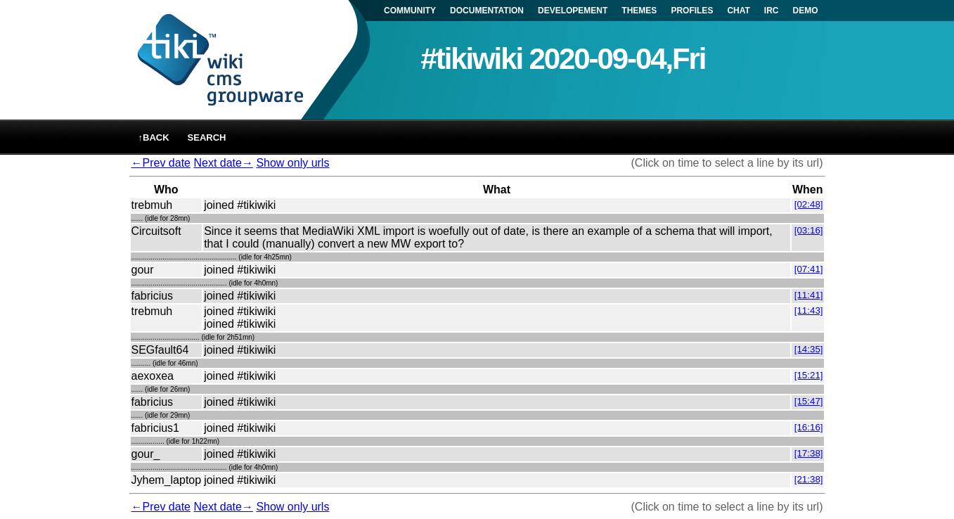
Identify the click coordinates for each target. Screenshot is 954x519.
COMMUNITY (410, 10)
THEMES (639, 10)
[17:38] (808, 453)
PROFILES (692, 10)
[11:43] (808, 310)
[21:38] (808, 479)
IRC (771, 10)
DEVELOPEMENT (572, 10)
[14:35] (808, 349)
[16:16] (808, 427)
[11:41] (808, 295)
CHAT (738, 10)
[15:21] (808, 375)
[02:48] (808, 204)
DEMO (805, 10)
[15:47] (808, 401)
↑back (153, 137)
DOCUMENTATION (487, 10)
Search (207, 137)
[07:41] (808, 269)
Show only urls (292, 163)
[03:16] (808, 230)
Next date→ (222, 163)
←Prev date (161, 163)
